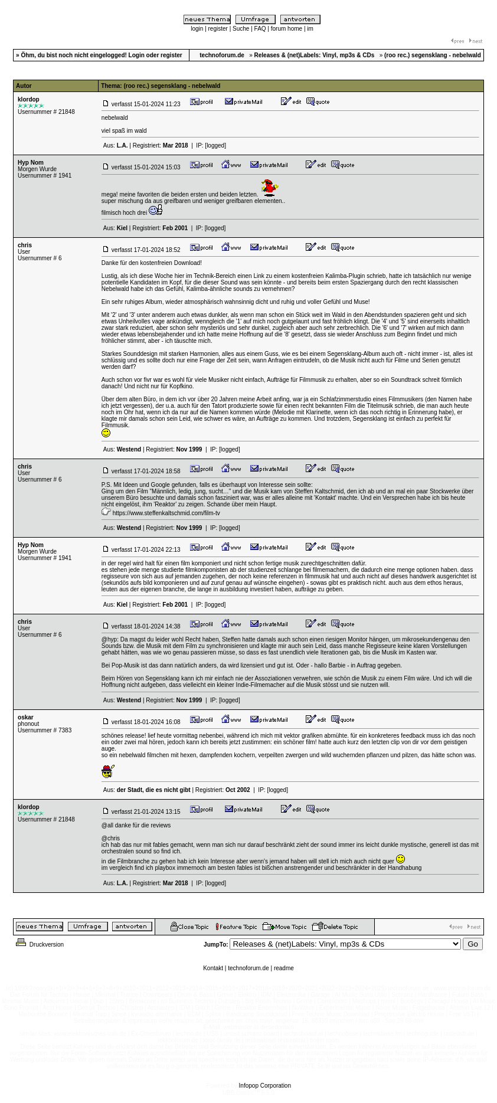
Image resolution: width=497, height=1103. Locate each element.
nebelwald (115, 117)
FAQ (260, 28)
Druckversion (39, 944)
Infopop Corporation (265, 1085)
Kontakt (213, 968)
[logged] (215, 145)
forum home (286, 28)
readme (284, 968)
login (197, 28)
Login (137, 55)
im (310, 28)
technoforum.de (248, 968)
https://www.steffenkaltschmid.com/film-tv (166, 513)
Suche (241, 28)
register (218, 28)
